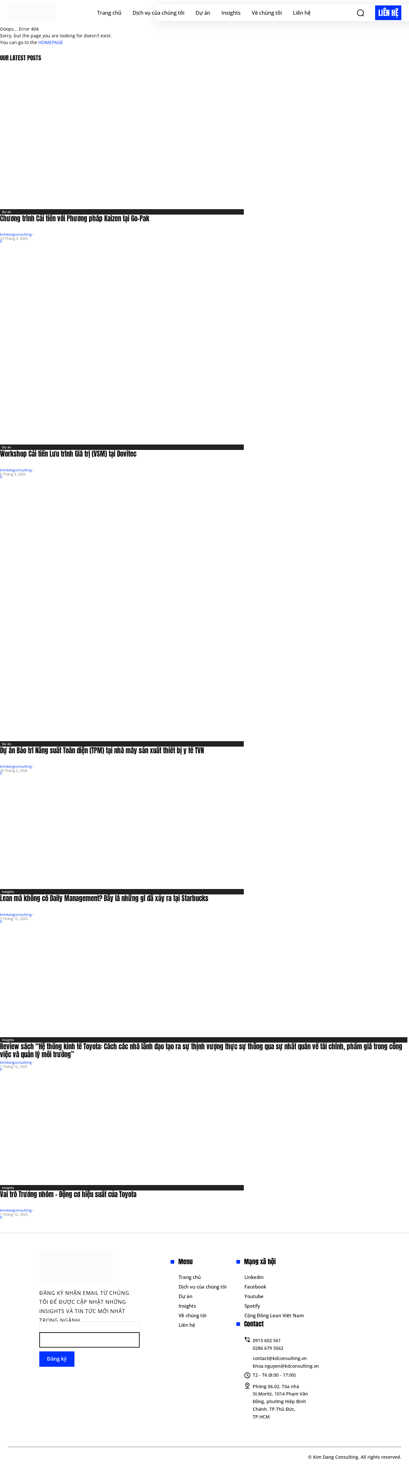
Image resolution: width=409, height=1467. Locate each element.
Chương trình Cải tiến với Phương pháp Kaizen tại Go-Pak (74, 218)
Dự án (6, 211)
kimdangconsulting (16, 234)
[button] (360, 12)
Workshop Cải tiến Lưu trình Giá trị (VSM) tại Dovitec (68, 454)
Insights (8, 891)
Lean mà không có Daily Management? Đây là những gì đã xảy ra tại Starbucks (104, 898)
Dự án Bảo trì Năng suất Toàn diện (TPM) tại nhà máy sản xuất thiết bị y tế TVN (102, 750)
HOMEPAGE (50, 42)
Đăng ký (57, 1358)
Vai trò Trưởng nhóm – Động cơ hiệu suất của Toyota (68, 1194)
